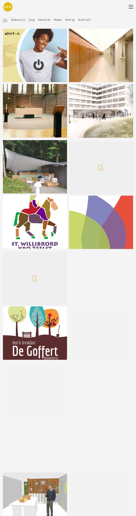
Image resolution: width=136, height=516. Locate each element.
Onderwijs (18, 19)
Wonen (58, 19)
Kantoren (44, 19)
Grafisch (84, 19)
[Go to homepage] (8, 7)
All (5, 19)
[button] (131, 7)
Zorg (31, 19)
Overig (70, 19)
